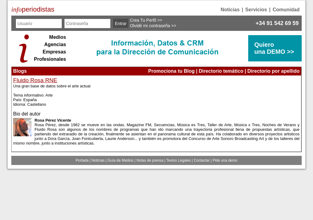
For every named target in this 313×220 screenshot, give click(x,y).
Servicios (256, 9)
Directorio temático (221, 71)
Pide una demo (225, 160)
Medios (57, 37)
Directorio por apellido (273, 71)
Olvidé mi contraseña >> (153, 25)
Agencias (55, 44)
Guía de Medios (121, 160)
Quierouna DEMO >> (274, 48)
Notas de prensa (149, 160)
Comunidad (286, 9)
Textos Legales (178, 160)
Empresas (54, 51)
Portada (82, 160)
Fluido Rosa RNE (35, 80)
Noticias (230, 9)
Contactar (202, 160)
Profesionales (50, 59)
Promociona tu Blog (171, 71)
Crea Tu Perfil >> (146, 20)
